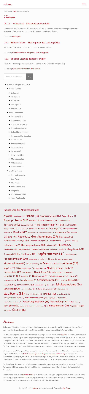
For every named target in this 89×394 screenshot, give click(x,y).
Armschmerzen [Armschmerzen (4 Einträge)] (19, 216)
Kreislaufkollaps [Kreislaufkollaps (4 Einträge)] (71, 254)
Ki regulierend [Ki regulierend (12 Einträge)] (75, 249)
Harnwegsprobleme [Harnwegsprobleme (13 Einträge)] (33, 245)
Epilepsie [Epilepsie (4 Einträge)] (74, 232)
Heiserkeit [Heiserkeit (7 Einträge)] (51, 245)
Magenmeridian (17, 159)
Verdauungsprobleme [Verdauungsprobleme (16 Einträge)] (35, 301)
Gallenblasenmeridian (20, 132)
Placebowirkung (27, 374)
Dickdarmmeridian (18, 120)
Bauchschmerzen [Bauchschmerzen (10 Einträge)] (47, 220)
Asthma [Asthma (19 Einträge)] (32, 215)
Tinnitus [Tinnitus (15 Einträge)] (49, 294)
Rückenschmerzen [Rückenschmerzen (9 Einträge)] (26, 280)
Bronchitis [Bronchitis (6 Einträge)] (43, 228)
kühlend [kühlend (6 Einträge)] (52, 259)
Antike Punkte (15, 88)
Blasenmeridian (17, 116)
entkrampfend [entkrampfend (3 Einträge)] (33, 233)
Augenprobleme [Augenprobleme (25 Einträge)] (16, 220)
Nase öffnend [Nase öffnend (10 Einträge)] (42, 272)
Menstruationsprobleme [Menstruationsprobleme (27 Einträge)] (60, 263)
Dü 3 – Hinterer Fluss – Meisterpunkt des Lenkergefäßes (32, 42)
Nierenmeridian (17, 166)
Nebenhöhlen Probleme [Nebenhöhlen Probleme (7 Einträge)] (62, 272)
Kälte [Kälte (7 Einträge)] (43, 258)
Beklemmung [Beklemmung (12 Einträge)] (12, 225)
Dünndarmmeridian (19, 52)
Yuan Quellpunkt (18, 198)
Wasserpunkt (35, 68)
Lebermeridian (17, 147)
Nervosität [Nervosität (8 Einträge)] (9, 276)
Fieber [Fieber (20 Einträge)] (23, 236)
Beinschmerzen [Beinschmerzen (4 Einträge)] (64, 220)
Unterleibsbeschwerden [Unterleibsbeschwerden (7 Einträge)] (14, 297)
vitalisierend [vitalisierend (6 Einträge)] (74, 301)
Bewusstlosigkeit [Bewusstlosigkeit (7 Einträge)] (28, 224)
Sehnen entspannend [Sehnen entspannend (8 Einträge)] (46, 288)
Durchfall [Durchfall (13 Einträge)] (20, 232)
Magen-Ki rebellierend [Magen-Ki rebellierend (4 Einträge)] (65, 259)
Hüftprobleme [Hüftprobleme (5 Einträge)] (24, 249)
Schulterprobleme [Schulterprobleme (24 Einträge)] (68, 284)
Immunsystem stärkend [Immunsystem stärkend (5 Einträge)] (40, 249)
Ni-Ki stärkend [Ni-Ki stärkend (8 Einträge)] (23, 276)
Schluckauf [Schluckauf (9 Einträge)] (10, 284)
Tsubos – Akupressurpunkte (18, 84)
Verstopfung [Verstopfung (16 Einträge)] (59, 301)
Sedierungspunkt (18, 186)
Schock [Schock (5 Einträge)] (50, 285)
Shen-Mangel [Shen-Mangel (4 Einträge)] (63, 289)
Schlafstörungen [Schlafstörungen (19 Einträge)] (48, 280)
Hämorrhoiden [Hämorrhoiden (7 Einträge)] (10, 249)
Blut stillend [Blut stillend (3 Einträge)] (20, 229)
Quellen (64, 335)
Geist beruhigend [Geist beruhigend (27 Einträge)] (44, 236)
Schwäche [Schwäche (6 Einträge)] (30, 289)
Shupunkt (15, 190)
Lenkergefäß (16, 36)
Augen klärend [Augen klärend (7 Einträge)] (69, 215)
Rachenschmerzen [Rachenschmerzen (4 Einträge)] (10, 280)
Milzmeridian (16, 162)
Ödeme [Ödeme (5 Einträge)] (7, 310)
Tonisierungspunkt (41, 52)
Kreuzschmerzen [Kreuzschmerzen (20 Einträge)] (16, 258)
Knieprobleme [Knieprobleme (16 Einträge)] (26, 254)
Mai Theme (66, 388)
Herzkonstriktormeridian (21, 68)
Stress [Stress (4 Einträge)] (29, 294)
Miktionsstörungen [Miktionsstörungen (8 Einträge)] (25, 268)
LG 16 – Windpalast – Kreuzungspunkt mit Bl (27, 23)
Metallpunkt (16, 104)
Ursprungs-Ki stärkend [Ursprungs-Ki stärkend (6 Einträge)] (57, 297)
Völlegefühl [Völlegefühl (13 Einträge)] (11, 306)
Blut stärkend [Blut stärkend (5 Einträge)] (31, 228)
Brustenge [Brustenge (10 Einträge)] (55, 228)
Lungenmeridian (17, 155)
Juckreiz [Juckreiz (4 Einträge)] (62, 249)
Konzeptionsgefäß (18, 143)
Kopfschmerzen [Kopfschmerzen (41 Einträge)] (50, 253)
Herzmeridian (16, 139)
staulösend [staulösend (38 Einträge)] (14, 293)
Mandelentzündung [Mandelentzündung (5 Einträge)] (34, 263)
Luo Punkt (15, 179)
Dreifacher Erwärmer (19, 124)
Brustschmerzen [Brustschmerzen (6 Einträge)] (70, 228)
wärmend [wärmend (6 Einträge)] (41, 305)
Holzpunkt (31, 52)
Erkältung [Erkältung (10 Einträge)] (10, 237)
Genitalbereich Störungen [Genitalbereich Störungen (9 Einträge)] (16, 240)
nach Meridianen (16, 112)
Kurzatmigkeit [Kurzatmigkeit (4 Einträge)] (34, 259)
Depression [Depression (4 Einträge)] (8, 232)
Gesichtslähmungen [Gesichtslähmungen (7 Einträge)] (39, 240)
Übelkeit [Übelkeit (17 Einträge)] (19, 310)
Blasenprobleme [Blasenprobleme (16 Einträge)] (48, 225)
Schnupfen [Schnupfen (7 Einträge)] (40, 284)
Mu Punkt (15, 182)
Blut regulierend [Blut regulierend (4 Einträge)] (9, 228)
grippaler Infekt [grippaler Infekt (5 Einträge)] (71, 240)
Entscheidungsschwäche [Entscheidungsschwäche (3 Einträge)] (46, 233)
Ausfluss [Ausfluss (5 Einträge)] (33, 220)
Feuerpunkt (15, 96)
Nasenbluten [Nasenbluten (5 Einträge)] (27, 272)
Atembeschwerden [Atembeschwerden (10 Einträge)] (50, 216)
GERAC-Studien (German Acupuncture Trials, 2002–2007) (44, 353)
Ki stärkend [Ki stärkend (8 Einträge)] (10, 254)
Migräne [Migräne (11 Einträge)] (9, 268)
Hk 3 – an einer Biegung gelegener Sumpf (25, 58)
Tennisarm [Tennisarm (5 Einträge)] (37, 294)
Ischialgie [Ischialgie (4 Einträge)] (54, 249)
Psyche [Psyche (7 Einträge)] (74, 276)
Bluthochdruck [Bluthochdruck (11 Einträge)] (68, 225)
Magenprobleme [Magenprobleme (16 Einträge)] (14, 263)
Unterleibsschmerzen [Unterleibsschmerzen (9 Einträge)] (36, 297)
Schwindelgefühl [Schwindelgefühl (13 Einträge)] (14, 289)
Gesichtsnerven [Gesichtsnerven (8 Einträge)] (56, 240)
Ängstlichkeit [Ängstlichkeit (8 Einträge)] (77, 305)
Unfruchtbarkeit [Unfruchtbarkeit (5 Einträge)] (63, 294)
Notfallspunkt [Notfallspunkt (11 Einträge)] (40, 276)
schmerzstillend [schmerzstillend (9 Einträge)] (25, 284)
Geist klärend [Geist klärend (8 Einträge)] (66, 236)
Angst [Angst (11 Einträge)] (8, 216)
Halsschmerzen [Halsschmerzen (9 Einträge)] (12, 245)
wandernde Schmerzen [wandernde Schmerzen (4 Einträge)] (27, 306)
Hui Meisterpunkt (18, 175)
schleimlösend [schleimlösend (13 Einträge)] (70, 280)
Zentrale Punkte (15, 171)
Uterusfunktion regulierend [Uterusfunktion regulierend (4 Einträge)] (12, 302)
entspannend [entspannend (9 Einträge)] (62, 232)
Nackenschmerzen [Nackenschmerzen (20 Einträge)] (60, 268)
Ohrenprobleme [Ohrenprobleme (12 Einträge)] (58, 276)
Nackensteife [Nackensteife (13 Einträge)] (12, 272)
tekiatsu (8, 4)
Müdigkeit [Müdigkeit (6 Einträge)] (41, 268)
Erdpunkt (15, 93)
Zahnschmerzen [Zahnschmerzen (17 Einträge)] (58, 306)
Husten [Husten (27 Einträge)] (65, 244)
